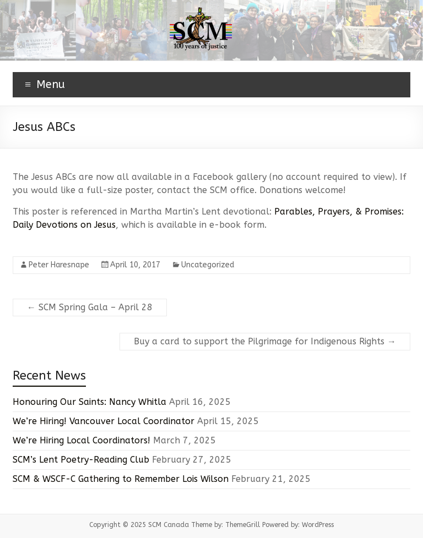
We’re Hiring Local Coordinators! (81, 440)
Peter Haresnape (59, 265)
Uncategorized (207, 265)
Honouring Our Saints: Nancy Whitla (89, 402)
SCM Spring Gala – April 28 (90, 307)
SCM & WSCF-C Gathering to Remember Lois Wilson (121, 479)
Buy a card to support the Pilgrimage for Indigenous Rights (265, 341)
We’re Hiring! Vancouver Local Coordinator (103, 421)
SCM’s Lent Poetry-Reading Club (81, 459)
